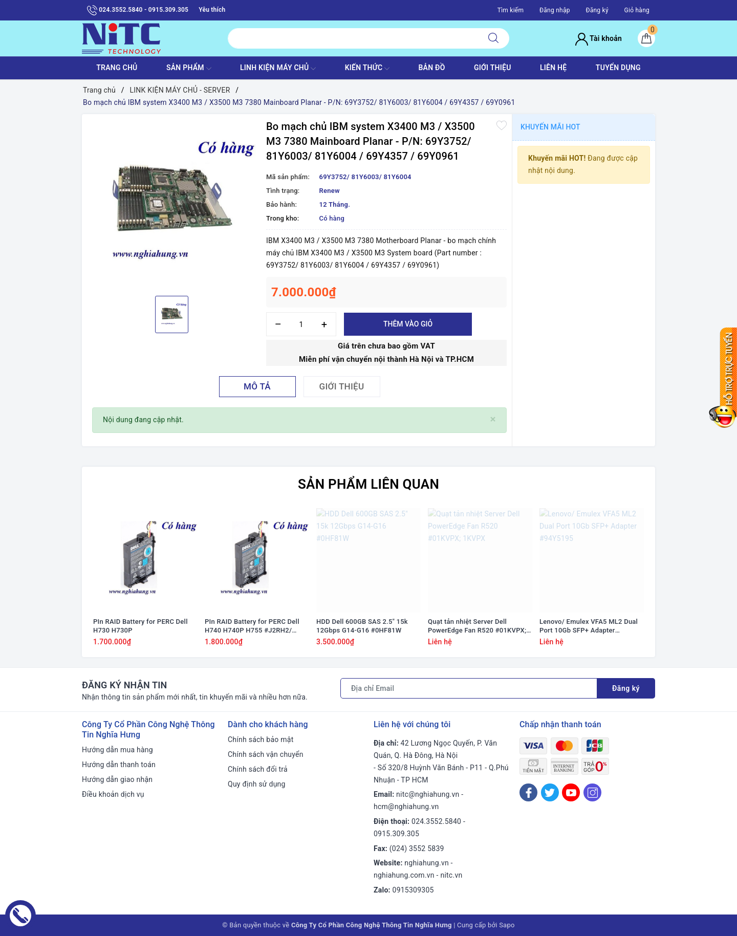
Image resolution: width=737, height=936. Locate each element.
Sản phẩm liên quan (368, 484)
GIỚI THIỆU (492, 67)
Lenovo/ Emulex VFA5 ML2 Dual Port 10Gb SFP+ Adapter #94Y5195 (588, 626)
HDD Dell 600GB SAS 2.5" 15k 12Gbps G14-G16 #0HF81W (362, 626)
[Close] (493, 419)
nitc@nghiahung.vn (427, 794)
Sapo (507, 925)
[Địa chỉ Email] (468, 688)
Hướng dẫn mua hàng (117, 750)
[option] (171, 203)
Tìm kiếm (510, 10)
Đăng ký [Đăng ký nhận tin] (626, 688)
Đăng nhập (554, 10)
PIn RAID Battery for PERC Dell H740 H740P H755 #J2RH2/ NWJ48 (252, 626)
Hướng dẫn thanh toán (119, 764)
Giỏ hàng (636, 10)
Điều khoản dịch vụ (113, 794)
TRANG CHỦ (116, 67)
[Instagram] (592, 792)
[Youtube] (571, 792)
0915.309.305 (396, 834)
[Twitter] (550, 792)
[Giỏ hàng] (646, 38)
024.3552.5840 (436, 821)
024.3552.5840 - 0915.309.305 (137, 10)
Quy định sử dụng (257, 784)
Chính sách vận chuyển (266, 754)
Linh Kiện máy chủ (278, 68)
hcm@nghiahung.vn (406, 806)
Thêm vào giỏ (407, 324)
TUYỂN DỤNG (618, 67)
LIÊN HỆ (553, 67)
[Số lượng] (301, 324)
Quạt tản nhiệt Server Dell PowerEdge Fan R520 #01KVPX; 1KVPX (477, 626)
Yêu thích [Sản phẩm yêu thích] (212, 9)
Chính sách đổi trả (258, 769)
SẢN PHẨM (188, 68)
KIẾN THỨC (367, 68)
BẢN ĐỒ (431, 67)
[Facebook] (528, 792)
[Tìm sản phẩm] (353, 38)
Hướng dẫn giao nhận (117, 779)
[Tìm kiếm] (493, 38)
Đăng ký (597, 10)
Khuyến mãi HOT (550, 127)
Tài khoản (598, 38)
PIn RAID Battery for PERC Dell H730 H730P (140, 626)
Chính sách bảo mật (260, 739)
